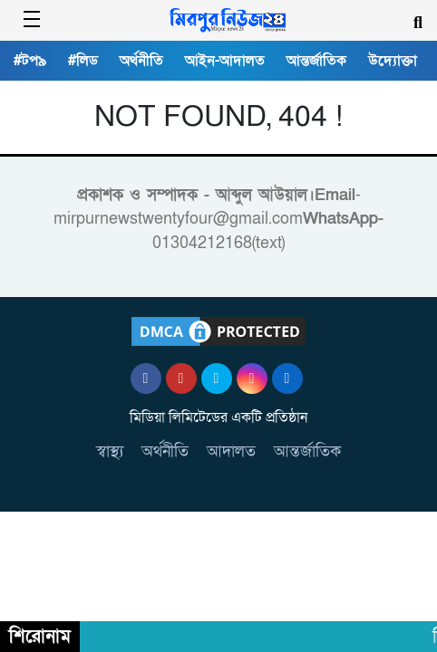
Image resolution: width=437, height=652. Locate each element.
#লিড (83, 61)
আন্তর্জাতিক (316, 61)
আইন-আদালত (225, 61)
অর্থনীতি (141, 61)
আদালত (231, 451)
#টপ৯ (30, 61)
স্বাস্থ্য (109, 451)
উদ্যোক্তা (392, 61)
